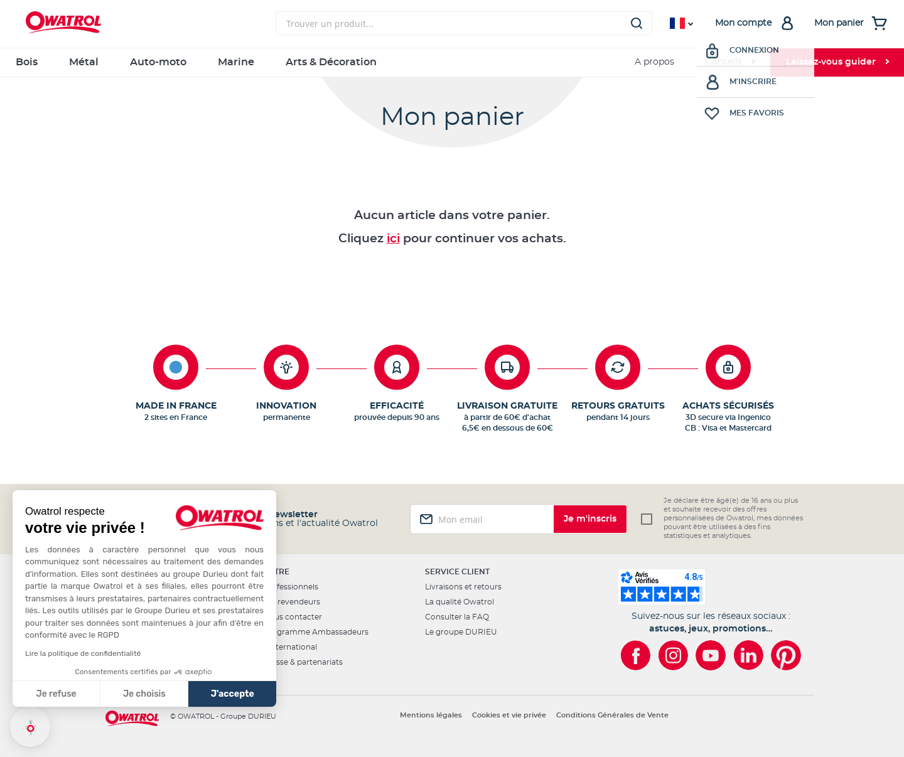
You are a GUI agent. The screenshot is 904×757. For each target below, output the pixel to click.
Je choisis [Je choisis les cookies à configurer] (144, 694)
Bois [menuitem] (27, 62)
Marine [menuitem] (236, 62)
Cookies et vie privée (509, 715)
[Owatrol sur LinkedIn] (748, 655)
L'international (290, 647)
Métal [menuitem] (84, 62)
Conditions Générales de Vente (612, 715)
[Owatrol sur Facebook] (635, 655)
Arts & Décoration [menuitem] (331, 62)
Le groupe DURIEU (461, 632)
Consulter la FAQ (457, 617)
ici (393, 239)
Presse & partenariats (303, 662)
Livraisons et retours (463, 587)
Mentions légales (431, 715)
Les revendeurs (291, 602)
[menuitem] (730, 62)
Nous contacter (292, 617)
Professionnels (290, 587)
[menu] (452, 62)
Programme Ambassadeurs (316, 632)
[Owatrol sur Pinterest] (786, 655)
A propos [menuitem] (654, 62)
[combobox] (464, 23)
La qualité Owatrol (459, 602)
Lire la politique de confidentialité (83, 653)
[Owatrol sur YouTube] (711, 655)
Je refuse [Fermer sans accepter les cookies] (56, 694)
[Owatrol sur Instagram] (673, 655)
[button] (30, 727)
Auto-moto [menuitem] (158, 62)
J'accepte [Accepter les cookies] (232, 694)
